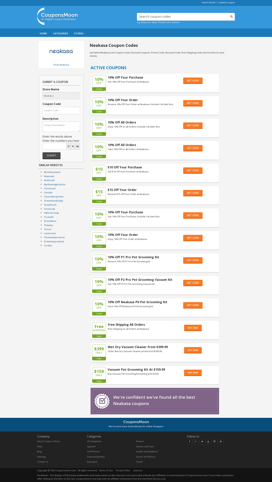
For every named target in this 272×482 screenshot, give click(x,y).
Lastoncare (50, 233)
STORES (78, 33)
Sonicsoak (49, 208)
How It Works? (209, 2)
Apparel (91, 446)
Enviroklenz (50, 221)
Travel (139, 461)
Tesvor (47, 229)
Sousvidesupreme (53, 196)
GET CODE (193, 80)
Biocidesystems (52, 172)
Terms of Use (106, 470)
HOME (43, 33)
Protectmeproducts (54, 241)
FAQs (39, 446)
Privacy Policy (123, 470)
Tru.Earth (49, 217)
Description (50, 119)
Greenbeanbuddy (53, 200)
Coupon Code (51, 104)
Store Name (50, 89)
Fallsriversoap (51, 212)
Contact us (42, 461)
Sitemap (41, 456)
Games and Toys (145, 446)
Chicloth (48, 192)
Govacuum (50, 188)
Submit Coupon (227, 2)
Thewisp (48, 225)
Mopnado (49, 176)
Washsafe (49, 180)
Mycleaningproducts (54, 184)
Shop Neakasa (61, 64)
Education (92, 461)
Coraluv (48, 245)
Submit (51, 155)
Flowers (140, 441)
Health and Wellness (147, 451)
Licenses (137, 470)
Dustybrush (50, 204)
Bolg (39, 451)
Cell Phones (93, 451)
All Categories (94, 441)
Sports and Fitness (146, 456)
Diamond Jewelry (96, 456)
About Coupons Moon (48, 441)
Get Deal (193, 327)
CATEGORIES (60, 33)
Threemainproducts (54, 237)
